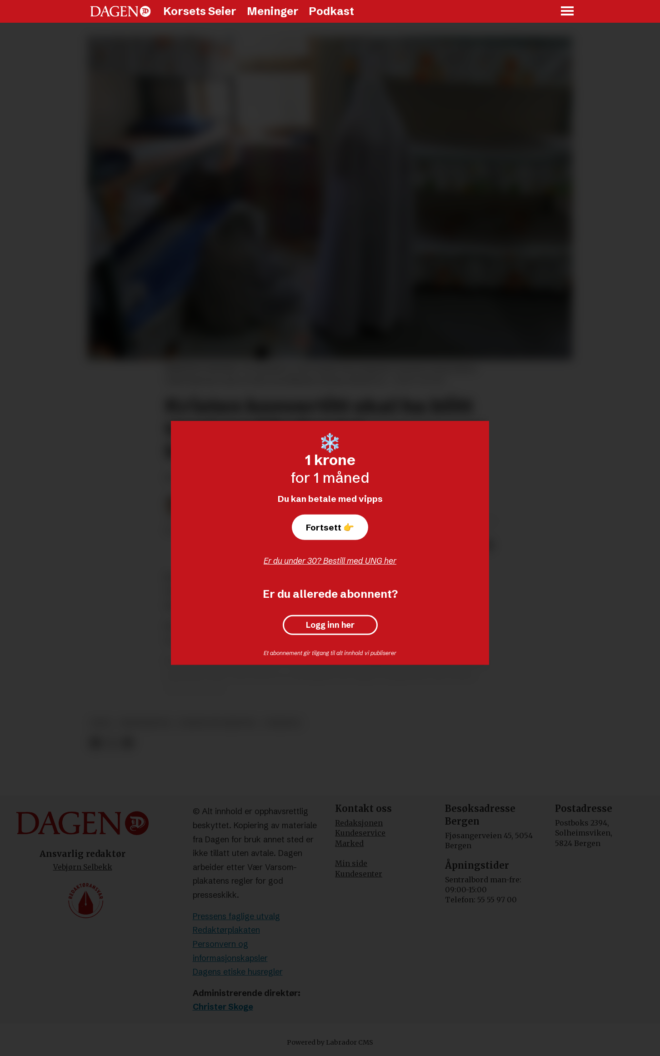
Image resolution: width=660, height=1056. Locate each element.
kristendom (145, 723)
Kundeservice (360, 832)
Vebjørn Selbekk (82, 866)
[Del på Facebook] (95, 743)
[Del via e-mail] (127, 743)
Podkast (331, 11)
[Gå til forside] (120, 11)
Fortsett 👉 (330, 527)
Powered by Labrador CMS (330, 1042)
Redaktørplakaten (226, 930)
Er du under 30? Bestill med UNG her (330, 561)
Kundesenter (358, 873)
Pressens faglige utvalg (236, 916)
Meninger (273, 11)
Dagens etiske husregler (238, 971)
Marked (349, 843)
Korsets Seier (199, 11)
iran (101, 723)
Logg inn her (330, 625)
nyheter (282, 723)
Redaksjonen (359, 822)
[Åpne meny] (567, 12)
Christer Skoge (223, 1006)
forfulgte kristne (217, 723)
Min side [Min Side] (351, 863)
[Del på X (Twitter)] (111, 743)
